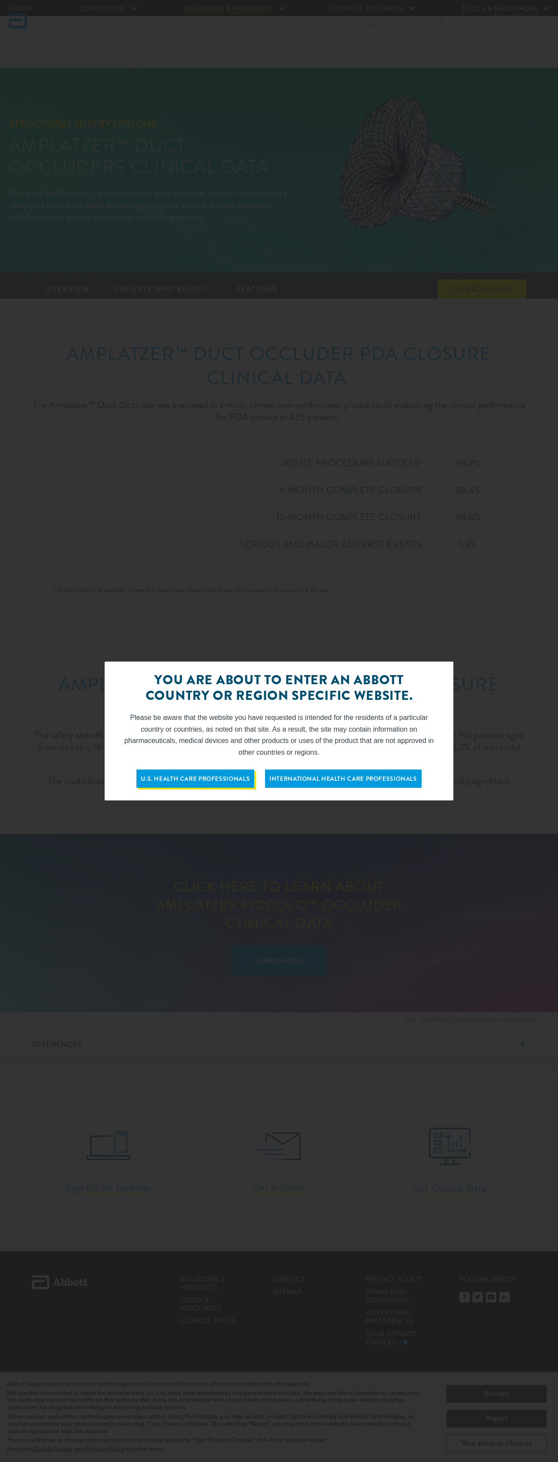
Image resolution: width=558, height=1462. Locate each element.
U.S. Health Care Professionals (195, 778)
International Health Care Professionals (343, 778)
